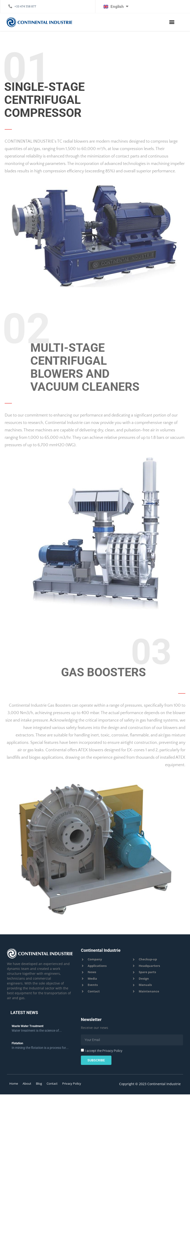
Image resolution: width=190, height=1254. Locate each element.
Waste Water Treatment (27, 1026)
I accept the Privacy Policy (103, 1051)
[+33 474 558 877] (10, 6)
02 (26, 328)
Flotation (17, 1043)
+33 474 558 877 (25, 6)
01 (30, 67)
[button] (172, 22)
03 (128, 649)
